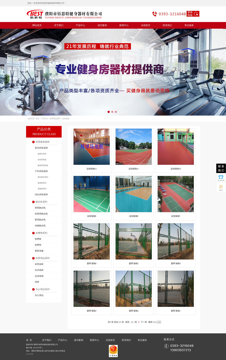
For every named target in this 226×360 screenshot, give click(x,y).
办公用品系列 (43, 289)
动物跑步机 (40, 225)
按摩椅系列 (41, 233)
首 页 (29, 340)
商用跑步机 (40, 208)
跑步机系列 (41, 202)
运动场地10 (176, 169)
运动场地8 (133, 216)
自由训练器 (42, 160)
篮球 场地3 (92, 311)
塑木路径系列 (43, 177)
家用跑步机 (40, 220)
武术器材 (39, 270)
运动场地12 (92, 169)
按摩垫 (38, 245)
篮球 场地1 (176, 311)
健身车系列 (42, 154)
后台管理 (29, 354)
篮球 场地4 (176, 263)
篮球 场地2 (134, 311)
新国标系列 (42, 183)
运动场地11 (134, 169)
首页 (37, 119)
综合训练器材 (41, 194)
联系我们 (167, 25)
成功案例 (102, 25)
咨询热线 (221, 180)
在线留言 (145, 25)
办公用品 (39, 295)
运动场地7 (175, 216)
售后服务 (189, 25)
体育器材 (39, 264)
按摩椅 (38, 239)
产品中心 (80, 25)
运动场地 (65, 119)
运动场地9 (91, 216)
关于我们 (58, 25)
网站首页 (37, 25)
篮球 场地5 (134, 263)
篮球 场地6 (92, 263)
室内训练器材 (41, 148)
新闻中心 (124, 25)
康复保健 (39, 251)
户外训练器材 (41, 171)
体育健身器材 (43, 142)
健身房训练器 (43, 165)
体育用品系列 (55, 119)
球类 (37, 282)
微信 (221, 190)
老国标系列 (42, 189)
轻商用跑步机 (41, 214)
